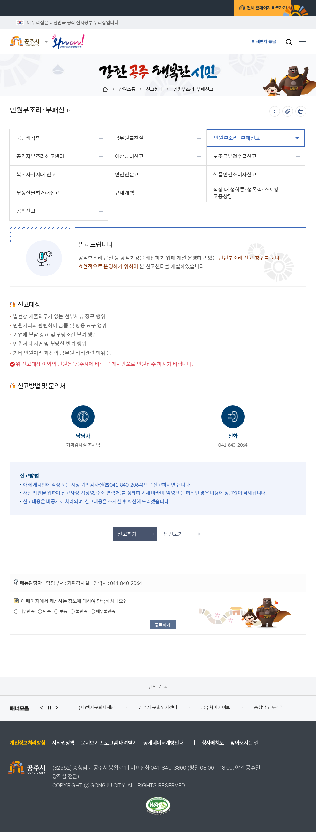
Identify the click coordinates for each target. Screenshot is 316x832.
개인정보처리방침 (27, 743)
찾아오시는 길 (244, 743)
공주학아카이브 (215, 707)
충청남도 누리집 (269, 707)
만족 (44, 611)
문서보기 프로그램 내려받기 (109, 743)
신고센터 (154, 88)
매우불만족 (103, 611)
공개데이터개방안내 (163, 743)
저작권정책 (63, 743)
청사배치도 (213, 743)
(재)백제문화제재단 (96, 707)
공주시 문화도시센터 (158, 707)
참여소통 (127, 88)
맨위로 (158, 686)
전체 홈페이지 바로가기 (255, 9)
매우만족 (24, 611)
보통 (60, 611)
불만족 (79, 611)
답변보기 (181, 534)
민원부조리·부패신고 (193, 88)
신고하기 (135, 534)
